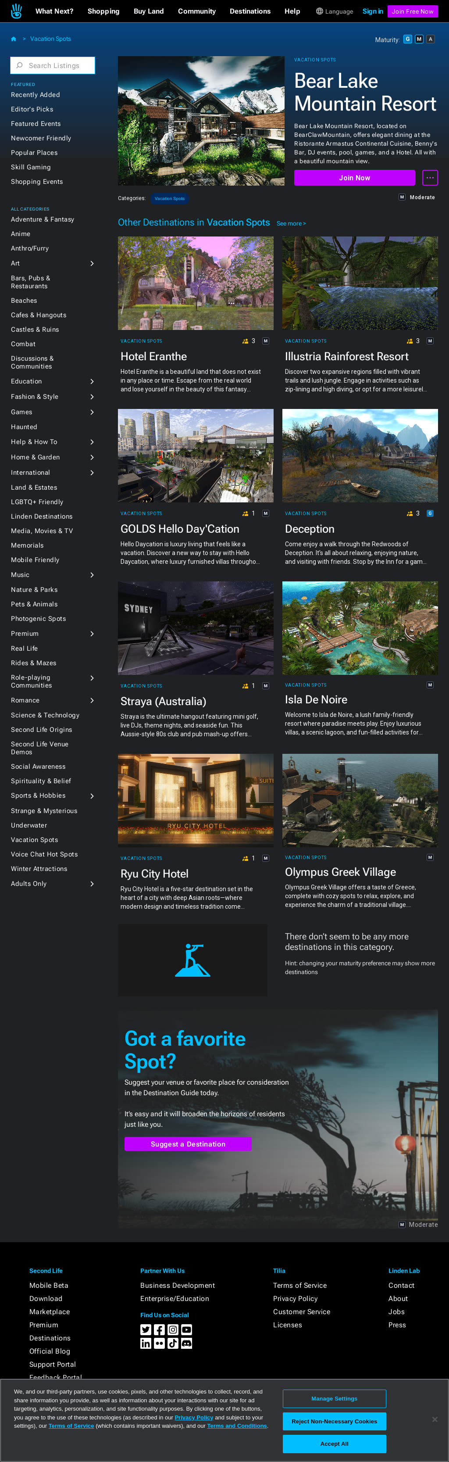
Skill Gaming (31, 167)
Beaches (24, 301)
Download (46, 1298)
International (30, 473)
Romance (25, 700)
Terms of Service (300, 1285)
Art (15, 263)
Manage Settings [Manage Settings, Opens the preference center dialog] (334, 1398)
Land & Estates (34, 487)
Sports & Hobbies (38, 795)
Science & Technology (45, 715)
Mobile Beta (49, 1285)
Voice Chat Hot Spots (44, 854)
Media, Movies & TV (42, 531)
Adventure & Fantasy (43, 219)
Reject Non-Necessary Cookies (334, 1421)
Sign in (373, 11)
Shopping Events (37, 182)
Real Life (24, 648)
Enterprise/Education (174, 1298)
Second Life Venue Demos (40, 748)
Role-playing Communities (31, 681)
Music (20, 575)
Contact (401, 1285)
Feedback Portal (55, 1377)
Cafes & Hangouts (38, 315)
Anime (21, 234)
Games (21, 412)
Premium (25, 634)
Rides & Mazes (34, 663)
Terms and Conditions (237, 1426)
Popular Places (34, 153)
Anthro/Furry (30, 248)
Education (26, 381)
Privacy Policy (295, 1298)
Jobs (396, 1312)
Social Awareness (38, 766)
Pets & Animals (34, 604)
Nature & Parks (34, 590)
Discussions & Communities (32, 362)
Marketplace (49, 1312)
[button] (55, 11)
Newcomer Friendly (41, 138)
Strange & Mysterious (44, 811)
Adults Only (29, 884)
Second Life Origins (41, 730)
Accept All (335, 1443)
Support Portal (52, 1364)
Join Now (354, 178)
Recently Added (35, 95)
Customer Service (301, 1312)
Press (397, 1325)
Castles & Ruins (35, 329)
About (398, 1298)
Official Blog (50, 1351)
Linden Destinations (42, 516)
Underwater (29, 825)
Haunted (24, 427)
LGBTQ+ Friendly (37, 502)
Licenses (287, 1325)
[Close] (435, 1419)
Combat (23, 344)
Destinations (50, 1338)
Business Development (177, 1285)
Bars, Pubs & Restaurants (30, 282)
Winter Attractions (39, 869)
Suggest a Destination (188, 1144)
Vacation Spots (50, 38)
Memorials (27, 545)
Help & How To (34, 442)
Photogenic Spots (38, 619)
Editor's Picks (32, 109)
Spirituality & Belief (41, 781)
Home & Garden (35, 457)
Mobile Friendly (35, 560)
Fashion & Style (35, 397)
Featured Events (36, 124)
